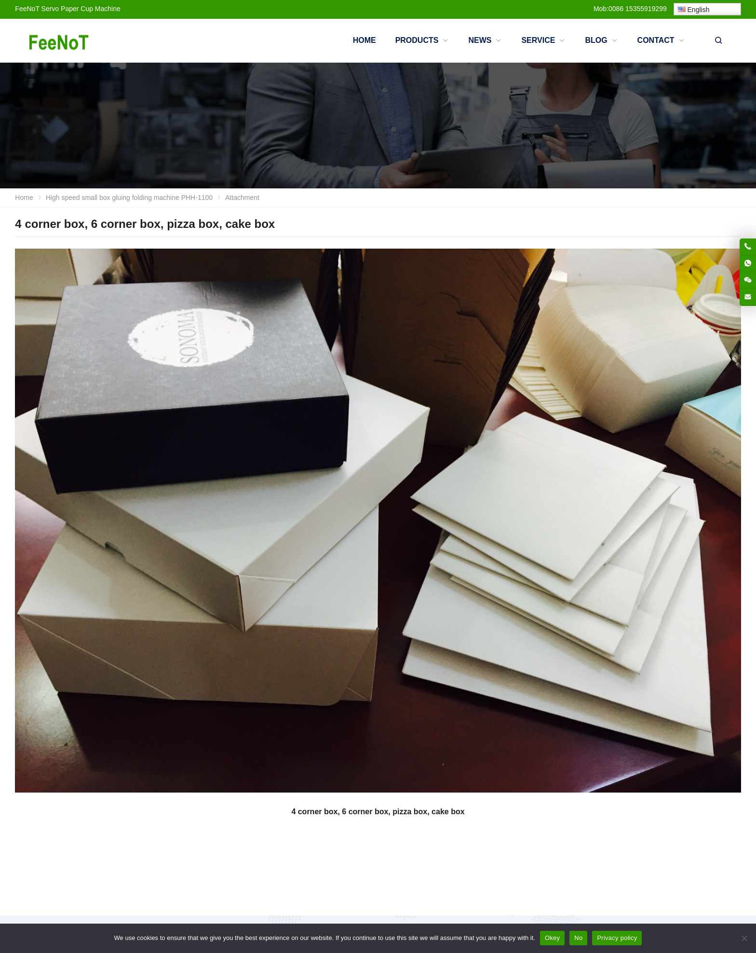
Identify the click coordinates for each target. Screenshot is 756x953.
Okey (552, 937)
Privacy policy (617, 937)
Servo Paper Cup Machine (81, 9)
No (578, 937)
